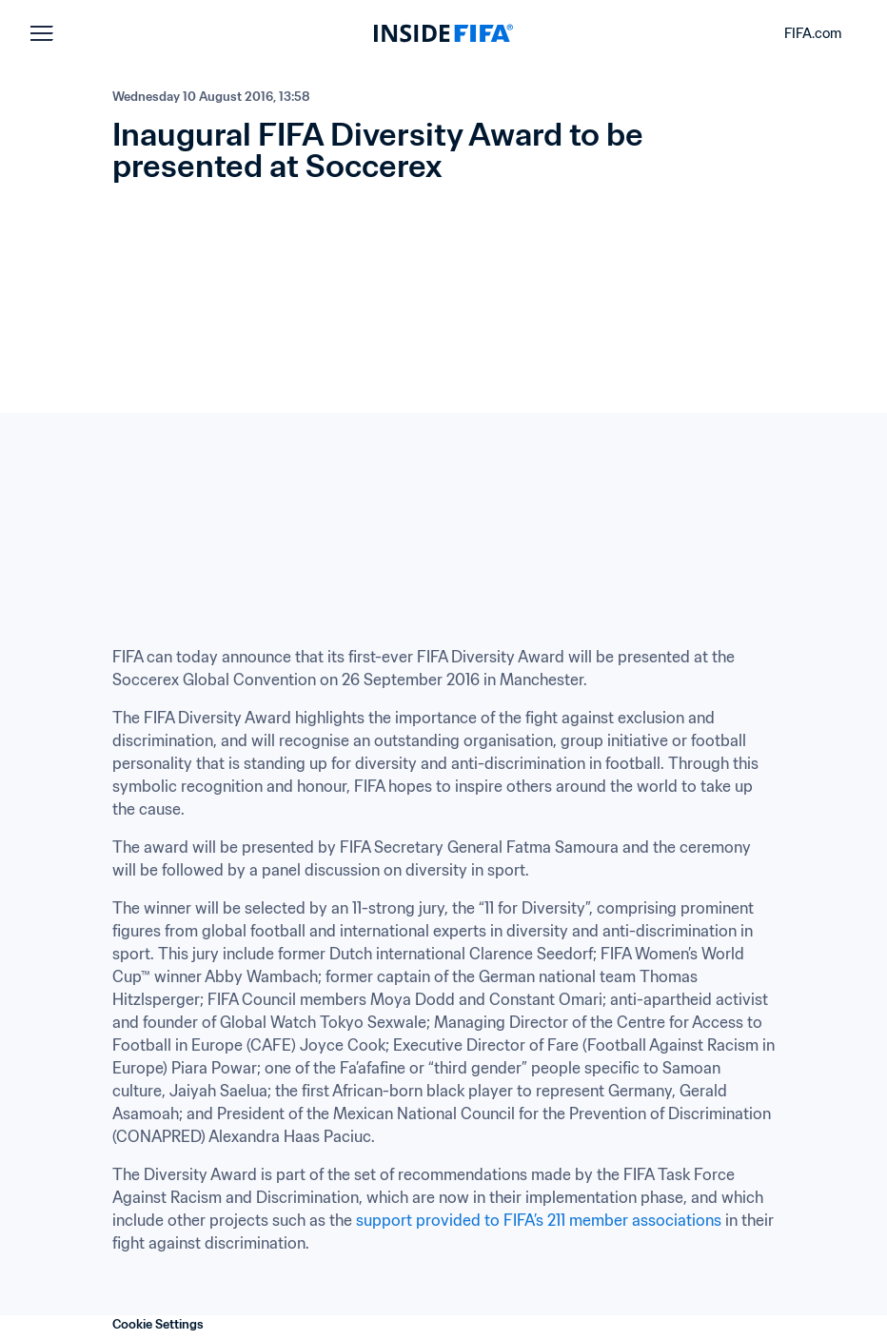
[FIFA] (443, 33)
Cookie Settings (158, 1324)
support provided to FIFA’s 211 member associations (538, 1220)
